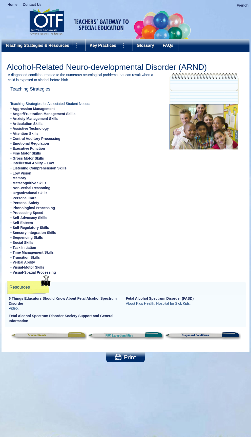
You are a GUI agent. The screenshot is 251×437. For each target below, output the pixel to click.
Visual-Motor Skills (28, 267)
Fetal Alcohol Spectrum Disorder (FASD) (160, 298)
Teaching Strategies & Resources (37, 45)
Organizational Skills (30, 193)
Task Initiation (24, 248)
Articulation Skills (28, 124)
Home (12, 5)
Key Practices (103, 45)
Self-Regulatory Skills (31, 228)
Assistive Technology (31, 128)
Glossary (145, 45)
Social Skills (23, 243)
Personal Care (24, 198)
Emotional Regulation (31, 143)
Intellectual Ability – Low (33, 163)
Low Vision (22, 173)
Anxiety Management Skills (35, 119)
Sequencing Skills (28, 237)
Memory (19, 178)
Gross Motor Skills (28, 158)
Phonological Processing (34, 208)
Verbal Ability (24, 262)
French (242, 5)
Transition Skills (26, 257)
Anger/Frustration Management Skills (44, 114)
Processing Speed (28, 213)
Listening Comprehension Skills (40, 168)
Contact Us (32, 5)
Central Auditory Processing (36, 139)
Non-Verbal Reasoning (31, 188)
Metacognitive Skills (30, 183)
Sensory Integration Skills (34, 233)
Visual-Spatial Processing (34, 272)
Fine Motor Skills (27, 153)
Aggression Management (34, 109)
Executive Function (29, 148)
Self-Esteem (23, 223)
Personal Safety (26, 203)
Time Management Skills (33, 252)
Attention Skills (25, 134)
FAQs (168, 45)
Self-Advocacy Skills (30, 218)
